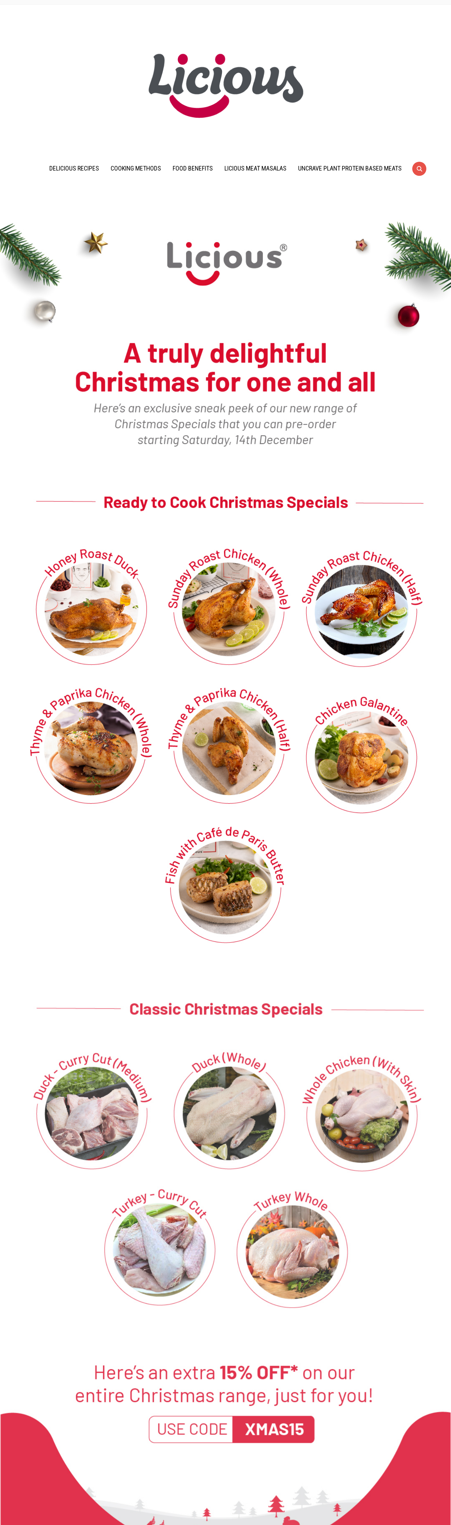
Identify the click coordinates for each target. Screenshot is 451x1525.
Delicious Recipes (74, 168)
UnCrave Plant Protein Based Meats (350, 168)
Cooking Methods (136, 168)
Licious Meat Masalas (255, 168)
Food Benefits (193, 168)
